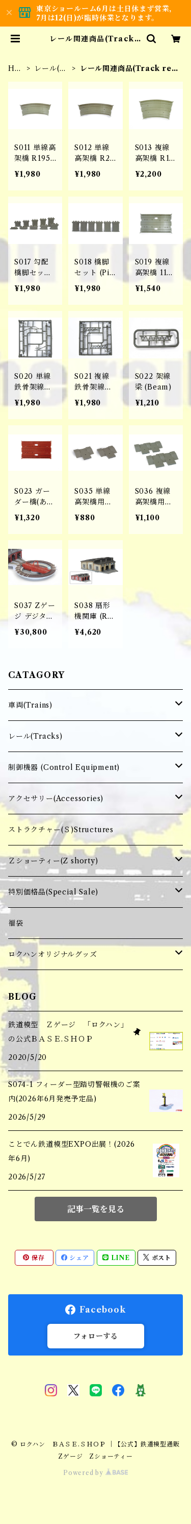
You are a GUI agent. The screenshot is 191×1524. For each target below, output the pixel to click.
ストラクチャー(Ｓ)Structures (61, 829)
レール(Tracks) (51, 69)
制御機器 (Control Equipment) (64, 767)
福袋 (15, 923)
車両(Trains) (30, 705)
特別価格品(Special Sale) (53, 892)
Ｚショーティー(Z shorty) (53, 860)
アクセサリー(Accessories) (55, 798)
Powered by (95, 1473)
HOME (14, 69)
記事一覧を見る (95, 1209)
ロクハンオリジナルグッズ (52, 954)
